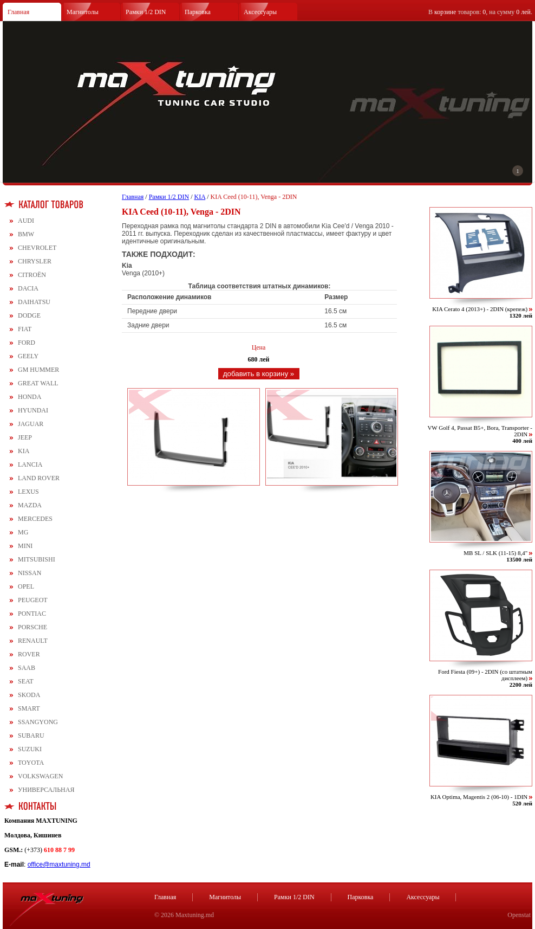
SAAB (26, 668)
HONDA (29, 397)
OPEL (26, 586)
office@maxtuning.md (59, 864)
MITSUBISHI (36, 559)
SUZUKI (30, 749)
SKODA (29, 695)
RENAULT (33, 640)
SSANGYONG (38, 722)
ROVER (29, 654)
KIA (23, 451)
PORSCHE (32, 627)
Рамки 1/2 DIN (146, 12)
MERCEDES (35, 518)
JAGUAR (30, 424)
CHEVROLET (37, 247)
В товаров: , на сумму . (480, 12)
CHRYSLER (34, 261)
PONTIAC (32, 613)
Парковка (198, 12)
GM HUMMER (38, 369)
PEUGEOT (33, 600)
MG (23, 532)
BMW (26, 234)
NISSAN (29, 573)
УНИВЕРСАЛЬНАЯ (46, 789)
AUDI (26, 220)
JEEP (25, 437)
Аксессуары (260, 12)
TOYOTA (31, 762)
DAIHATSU (34, 302)
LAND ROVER (39, 478)
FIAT (24, 329)
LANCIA (30, 464)
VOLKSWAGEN (40, 776)
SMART (29, 708)
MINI (25, 546)
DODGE (29, 315)
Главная (18, 12)
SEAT (26, 681)
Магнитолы (83, 12)
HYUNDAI (33, 410)
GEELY (28, 356)
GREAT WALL (38, 383)
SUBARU (31, 735)
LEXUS (28, 491)
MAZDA (30, 505)
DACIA (28, 288)
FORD (26, 342)
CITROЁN (32, 275)
